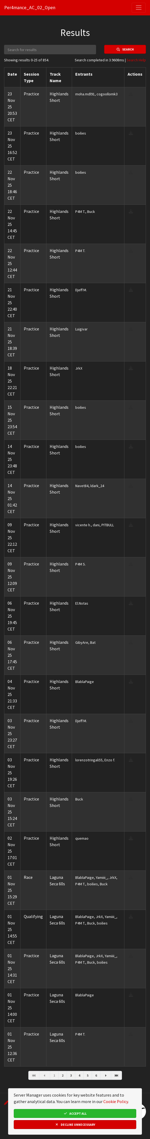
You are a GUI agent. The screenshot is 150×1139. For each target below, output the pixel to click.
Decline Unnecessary (75, 1125)
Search (125, 49)
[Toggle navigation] (139, 7)
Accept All (75, 1113)
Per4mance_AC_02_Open (29, 8)
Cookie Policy (115, 1101)
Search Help (136, 60)
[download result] (131, 94)
